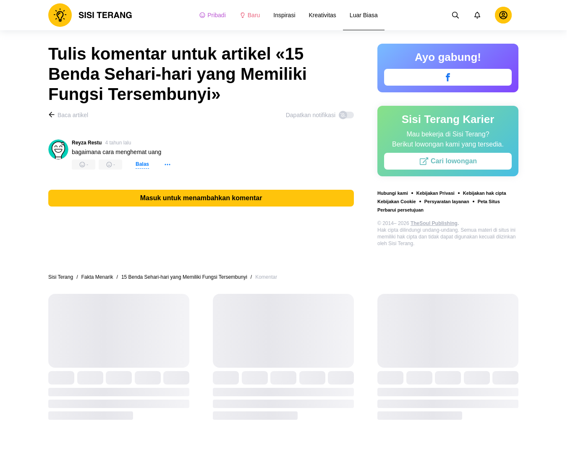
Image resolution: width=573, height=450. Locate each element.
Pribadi (212, 15)
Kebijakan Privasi (435, 193)
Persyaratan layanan (446, 201)
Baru (249, 15)
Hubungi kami (392, 193)
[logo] (90, 15)
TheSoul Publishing (434, 223)
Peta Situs (489, 201)
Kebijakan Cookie (396, 201)
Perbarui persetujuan (400, 209)
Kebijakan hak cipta (484, 193)
